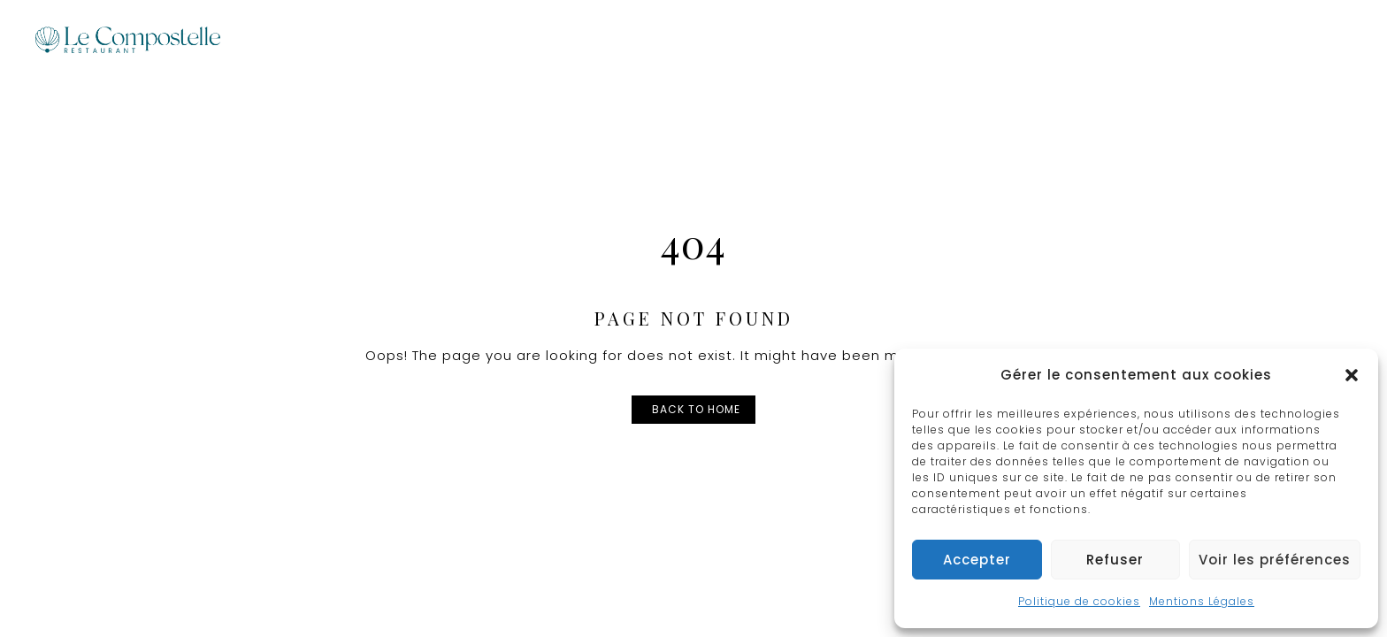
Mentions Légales (1201, 601)
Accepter (977, 559)
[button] (1351, 375)
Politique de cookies (1079, 601)
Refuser (1115, 559)
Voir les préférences (1275, 559)
